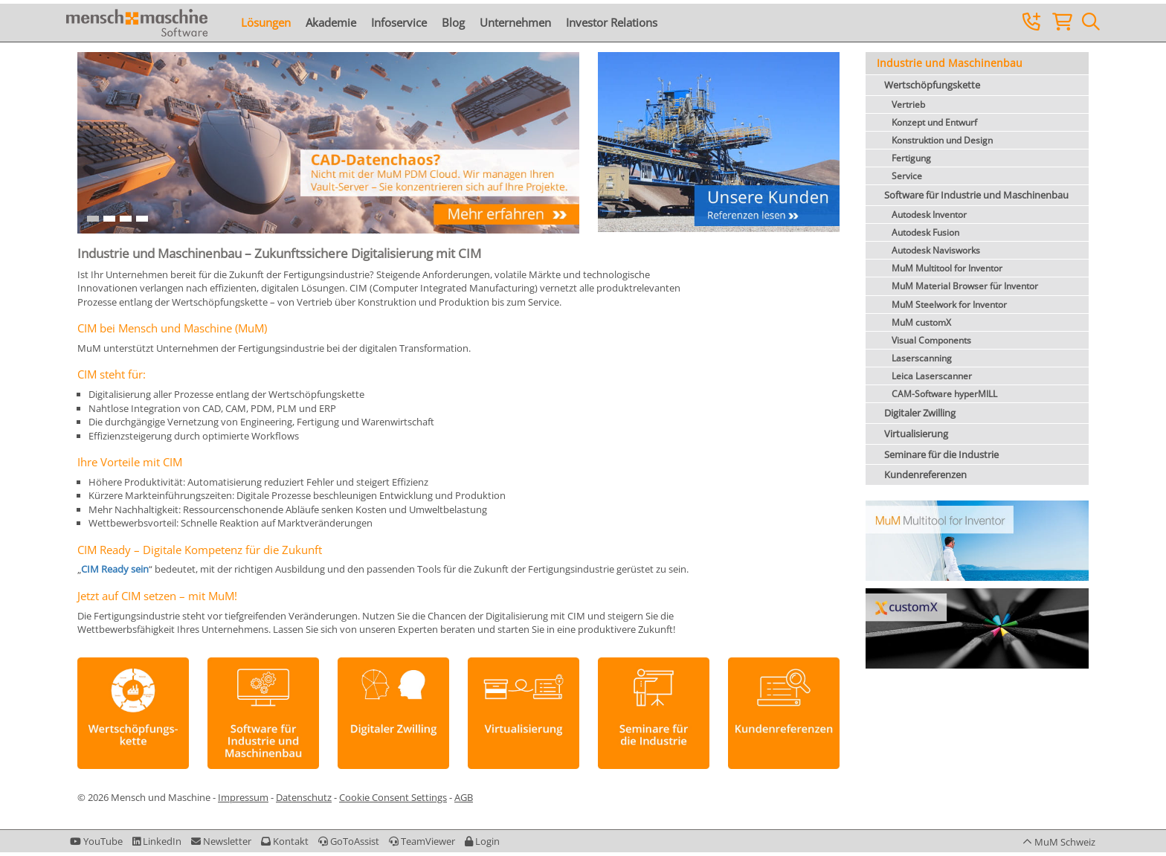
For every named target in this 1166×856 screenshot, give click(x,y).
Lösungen (266, 22)
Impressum (243, 797)
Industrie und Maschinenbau (949, 63)
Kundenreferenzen (925, 474)
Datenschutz (304, 797)
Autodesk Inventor (929, 214)
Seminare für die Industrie (941, 454)
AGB (463, 797)
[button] (482, 841)
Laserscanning (922, 358)
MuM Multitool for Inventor (947, 268)
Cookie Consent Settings (393, 797)
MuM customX (921, 322)
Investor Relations (611, 22)
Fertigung (911, 158)
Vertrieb (908, 104)
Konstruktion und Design (942, 140)
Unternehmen (515, 22)
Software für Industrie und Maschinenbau (976, 195)
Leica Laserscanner (932, 376)
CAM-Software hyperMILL (944, 393)
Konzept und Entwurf (934, 122)
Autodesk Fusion (925, 232)
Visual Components (931, 340)
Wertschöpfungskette (932, 84)
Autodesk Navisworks (936, 250)
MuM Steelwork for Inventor (949, 304)
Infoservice (399, 22)
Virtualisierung (916, 433)
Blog (453, 22)
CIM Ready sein (115, 569)
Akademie (331, 22)
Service (907, 176)
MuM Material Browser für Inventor (965, 286)
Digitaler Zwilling (920, 412)
